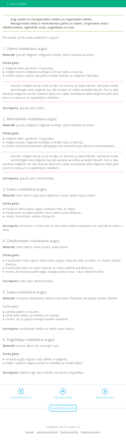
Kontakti (29, 432)
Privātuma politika (69, 432)
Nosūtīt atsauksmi (63, 408)
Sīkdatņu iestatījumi (90, 432)
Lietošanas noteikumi (47, 432)
